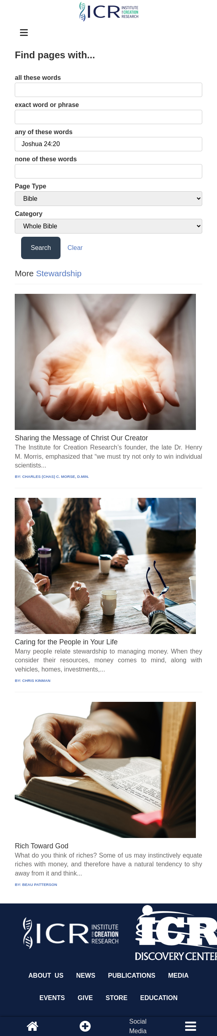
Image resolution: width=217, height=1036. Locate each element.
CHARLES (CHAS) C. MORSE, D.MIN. (55, 476)
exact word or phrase (47, 104)
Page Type (30, 186)
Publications (131, 975)
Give (85, 997)
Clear (74, 247)
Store (116, 997)
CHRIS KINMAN (36, 680)
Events (52, 997)
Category (28, 213)
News (85, 975)
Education (159, 997)
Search (41, 247)
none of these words (46, 159)
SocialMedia (138, 1026)
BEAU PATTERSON (39, 884)
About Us (45, 975)
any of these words (43, 132)
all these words (38, 77)
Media (178, 975)
